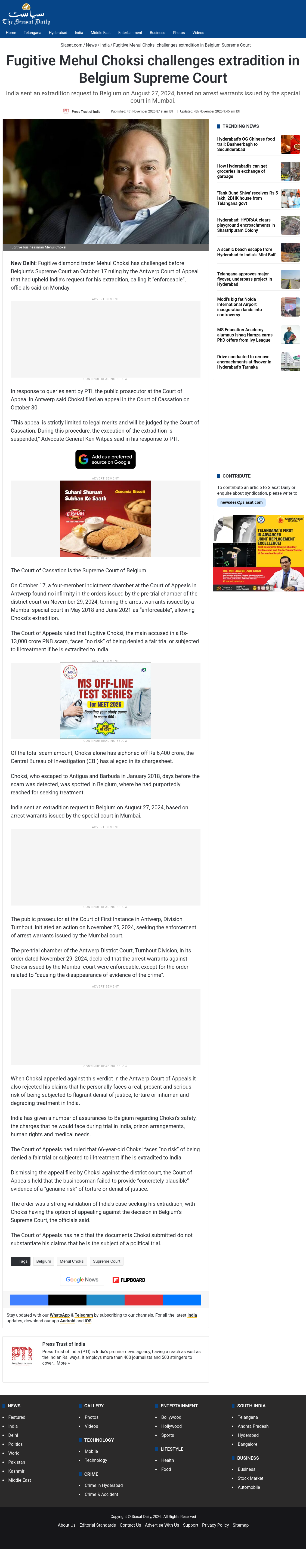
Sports (167, 1435)
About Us (67, 1525)
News (91, 45)
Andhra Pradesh (253, 1426)
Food (166, 1469)
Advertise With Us (162, 1525)
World (14, 1453)
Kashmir (16, 1471)
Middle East (101, 33)
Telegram (84, 1315)
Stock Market (250, 1478)
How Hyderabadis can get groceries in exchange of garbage (242, 171)
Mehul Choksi (72, 1261)
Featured (17, 1417)
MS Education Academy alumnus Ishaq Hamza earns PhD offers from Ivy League (245, 335)
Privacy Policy (215, 1525)
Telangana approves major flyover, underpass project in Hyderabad (244, 279)
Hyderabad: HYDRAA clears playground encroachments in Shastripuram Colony (246, 225)
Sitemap (241, 1525)
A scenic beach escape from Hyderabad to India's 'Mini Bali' (246, 252)
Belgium (43, 1261)
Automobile (249, 1487)
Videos (198, 33)
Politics (15, 1444)
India (79, 33)
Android (67, 1320)
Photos (179, 33)
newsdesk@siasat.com (242, 502)
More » (63, 1363)
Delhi (13, 1435)
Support (190, 1525)
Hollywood (171, 1426)
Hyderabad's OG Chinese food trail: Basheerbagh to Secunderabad (246, 144)
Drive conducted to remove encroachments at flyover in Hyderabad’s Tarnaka (244, 362)
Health (167, 1460)
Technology (96, 1460)
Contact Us (130, 1525)
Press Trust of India (86, 111)
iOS (88, 1320)
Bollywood (171, 1417)
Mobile (91, 1451)
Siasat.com (68, 45)
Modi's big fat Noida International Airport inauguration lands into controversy (239, 307)
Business (157, 33)
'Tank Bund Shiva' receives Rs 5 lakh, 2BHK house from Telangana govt (247, 198)
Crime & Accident (101, 1494)
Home (11, 33)
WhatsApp (60, 1315)
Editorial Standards (97, 1525)
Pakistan (16, 1462)
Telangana (32, 33)
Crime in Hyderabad (104, 1485)
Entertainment (130, 33)
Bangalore (247, 1444)
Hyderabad (58, 33)
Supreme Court (106, 1261)
